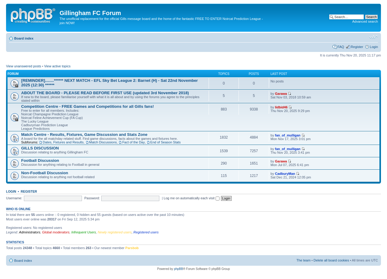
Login (374, 47)
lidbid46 (281, 107)
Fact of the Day (133, 142)
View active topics (57, 66)
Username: (14, 198)
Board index (24, 38)
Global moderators (56, 232)
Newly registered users (115, 232)
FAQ (340, 47)
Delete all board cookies (331, 260)
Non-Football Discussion (44, 173)
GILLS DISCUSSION (40, 148)
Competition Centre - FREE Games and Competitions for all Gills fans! (87, 106)
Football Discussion (40, 160)
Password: (92, 198)
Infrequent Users (83, 232)
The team (304, 260)
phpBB (178, 269)
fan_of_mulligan (287, 135)
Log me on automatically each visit (191, 198)
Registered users (145, 232)
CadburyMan (285, 173)
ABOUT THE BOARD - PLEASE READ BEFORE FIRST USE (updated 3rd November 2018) (105, 93)
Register (357, 47)
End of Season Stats (165, 142)
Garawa (281, 93)
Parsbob (132, 248)
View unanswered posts (23, 66)
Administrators (29, 232)
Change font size (373, 37)
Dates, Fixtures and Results (63, 142)
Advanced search (365, 21)
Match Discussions (103, 142)
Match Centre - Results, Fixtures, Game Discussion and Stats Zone (84, 134)
